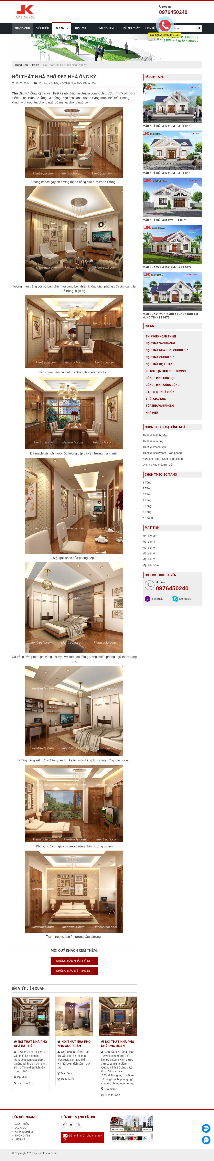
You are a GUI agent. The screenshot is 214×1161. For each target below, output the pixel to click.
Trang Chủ (21, 64)
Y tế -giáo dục (156, 398)
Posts (35, 64)
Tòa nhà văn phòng (160, 405)
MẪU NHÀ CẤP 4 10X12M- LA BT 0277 (167, 267)
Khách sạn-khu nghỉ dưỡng (166, 371)
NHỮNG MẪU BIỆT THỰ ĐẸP (74, 970)
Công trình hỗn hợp (161, 378)
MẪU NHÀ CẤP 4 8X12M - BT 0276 (164, 220)
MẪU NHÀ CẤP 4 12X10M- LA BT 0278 (167, 173)
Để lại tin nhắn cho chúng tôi (81, 1137)
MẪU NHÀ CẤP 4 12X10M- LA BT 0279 (167, 126)
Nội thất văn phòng (160, 343)
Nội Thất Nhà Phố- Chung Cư (77, 83)
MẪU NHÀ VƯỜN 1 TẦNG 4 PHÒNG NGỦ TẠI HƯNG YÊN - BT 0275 (170, 316)
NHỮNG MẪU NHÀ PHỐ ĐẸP (74, 960)
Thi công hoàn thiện (161, 336)
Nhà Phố (152, 412)
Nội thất (53, 83)
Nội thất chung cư (160, 357)
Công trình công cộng (162, 384)
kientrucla (157, 598)
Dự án (43, 83)
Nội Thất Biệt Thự (159, 364)
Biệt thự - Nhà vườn (160, 392)
